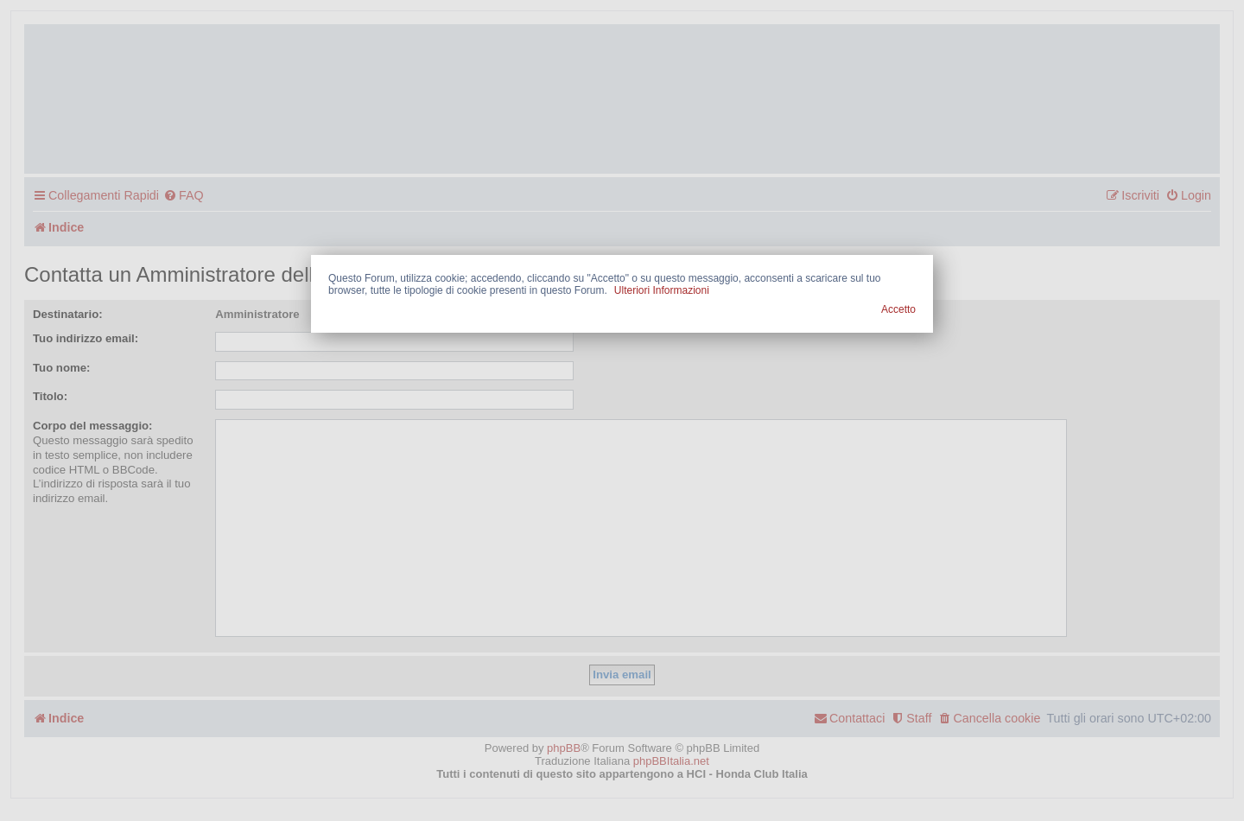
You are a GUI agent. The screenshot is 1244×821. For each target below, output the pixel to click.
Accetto (898, 309)
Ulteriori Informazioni (661, 290)
